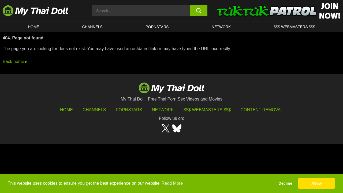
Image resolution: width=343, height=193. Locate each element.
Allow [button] (316, 183)
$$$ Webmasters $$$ (207, 109)
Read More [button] (172, 183)
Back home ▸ (15, 61)
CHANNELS (92, 27)
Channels (94, 109)
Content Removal (262, 109)
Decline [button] (285, 183)
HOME (33, 27)
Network (221, 27)
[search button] (199, 10)
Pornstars (157, 27)
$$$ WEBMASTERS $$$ (294, 27)
